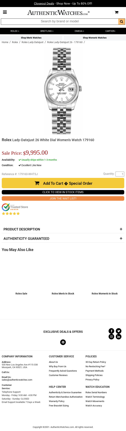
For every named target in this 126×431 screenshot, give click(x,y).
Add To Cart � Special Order (67, 183)
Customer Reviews (58, 375)
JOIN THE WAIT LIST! (63, 198)
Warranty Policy (56, 401)
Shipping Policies (94, 375)
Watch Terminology (95, 396)
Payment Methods (95, 370)
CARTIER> (110, 31)
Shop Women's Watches (95, 37)
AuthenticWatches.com (62, 12)
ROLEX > (15, 31)
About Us (53, 362)
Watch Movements (95, 401)
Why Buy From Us (57, 366)
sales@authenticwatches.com (17, 379)
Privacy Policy (92, 379)
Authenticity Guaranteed (26, 239)
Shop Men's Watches (31, 37)
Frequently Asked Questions (63, 370)
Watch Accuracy (94, 405)
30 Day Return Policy (96, 362)
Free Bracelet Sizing (59, 405)
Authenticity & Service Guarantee (65, 392)
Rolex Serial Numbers (96, 392)
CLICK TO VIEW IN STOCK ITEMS (63, 192)
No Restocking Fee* (95, 366)
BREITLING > (46, 31)
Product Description (22, 229)
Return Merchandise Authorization (66, 396)
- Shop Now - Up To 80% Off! (63, 3)
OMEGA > (79, 31)
